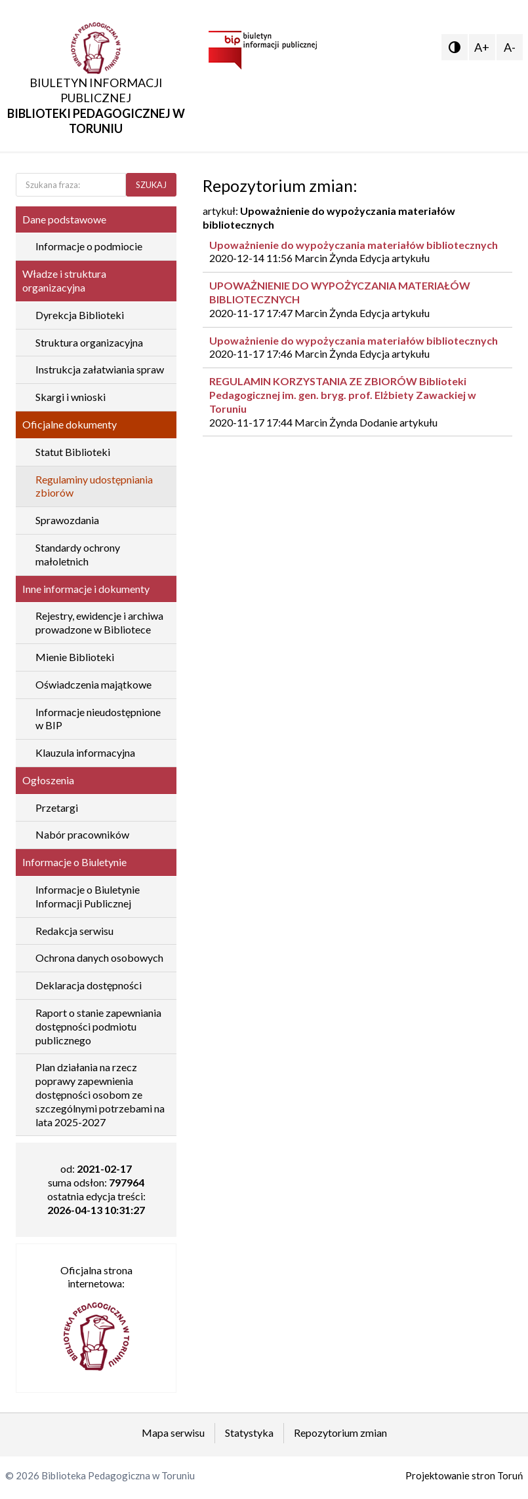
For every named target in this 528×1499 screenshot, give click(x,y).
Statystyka (249, 1432)
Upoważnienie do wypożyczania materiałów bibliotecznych (353, 244)
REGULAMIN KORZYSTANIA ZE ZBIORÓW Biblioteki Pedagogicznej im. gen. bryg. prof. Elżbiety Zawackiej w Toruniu (342, 395)
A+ (481, 47)
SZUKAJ (151, 185)
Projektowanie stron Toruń (464, 1475)
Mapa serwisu (173, 1432)
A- (510, 47)
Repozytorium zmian (340, 1432)
